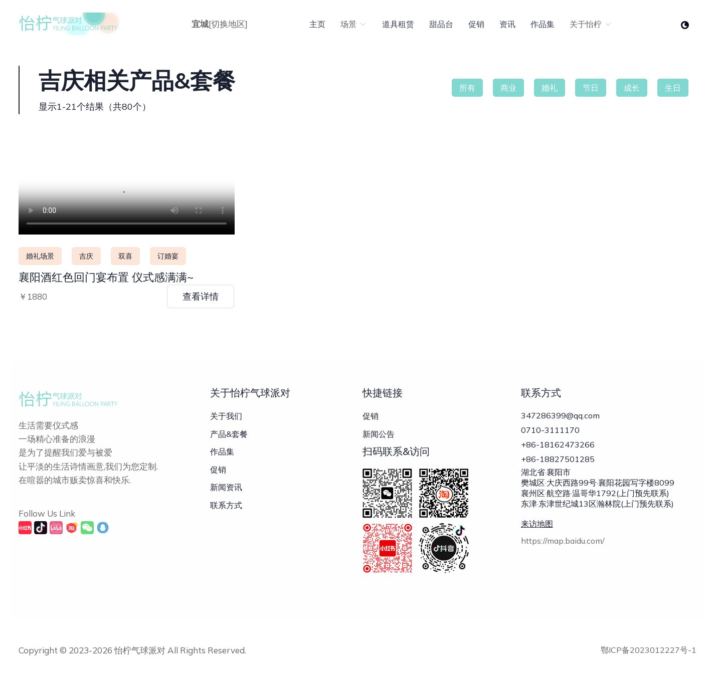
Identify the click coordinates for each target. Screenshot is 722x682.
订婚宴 (167, 256)
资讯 (507, 24)
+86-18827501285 (558, 467)
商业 (508, 88)
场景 (353, 24)
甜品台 (441, 24)
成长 (632, 88)
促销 (476, 24)
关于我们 (226, 416)
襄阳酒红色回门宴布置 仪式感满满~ (106, 277)
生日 (673, 88)
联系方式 (226, 505)
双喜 (125, 256)
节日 (591, 88)
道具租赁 (398, 24)
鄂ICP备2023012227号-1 (648, 650)
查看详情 (201, 296)
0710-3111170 (550, 432)
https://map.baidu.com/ (563, 551)
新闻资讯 (226, 487)
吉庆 (86, 256)
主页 (317, 24)
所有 (467, 88)
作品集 (542, 24)
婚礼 (550, 88)
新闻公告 (379, 434)
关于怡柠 (591, 24)
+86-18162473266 (558, 449)
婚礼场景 (40, 256)
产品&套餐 (229, 434)
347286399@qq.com (560, 415)
